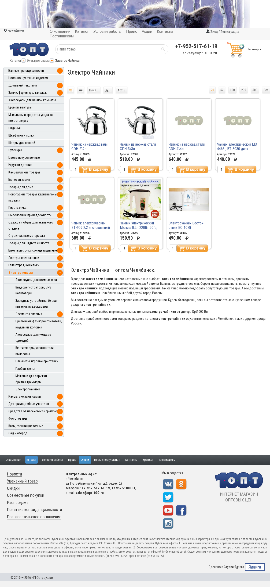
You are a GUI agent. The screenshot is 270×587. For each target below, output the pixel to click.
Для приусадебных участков (28, 404)
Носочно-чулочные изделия (28, 78)
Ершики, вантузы (20, 107)
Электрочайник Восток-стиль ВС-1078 (186, 225)
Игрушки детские (20, 165)
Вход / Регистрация (222, 31)
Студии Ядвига (234, 567)
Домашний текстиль (22, 85)
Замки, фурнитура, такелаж (27, 93)
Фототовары (17, 419)
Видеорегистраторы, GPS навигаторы (33, 290)
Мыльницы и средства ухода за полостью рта (30, 118)
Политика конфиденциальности (34, 509)
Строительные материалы (26, 236)
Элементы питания (28, 314)
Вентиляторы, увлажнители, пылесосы (34, 351)
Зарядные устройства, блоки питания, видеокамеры (36, 304)
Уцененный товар (22, 481)
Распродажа (17, 502)
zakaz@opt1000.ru (200, 53)
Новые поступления (107, 459)
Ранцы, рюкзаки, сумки (24, 397)
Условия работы (52, 459)
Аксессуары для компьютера (36, 280)
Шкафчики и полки (21, 135)
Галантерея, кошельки (23, 265)
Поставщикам (166, 459)
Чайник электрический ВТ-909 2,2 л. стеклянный (90, 225)
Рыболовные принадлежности (30, 215)
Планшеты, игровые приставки (36, 361)
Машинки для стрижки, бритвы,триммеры (31, 379)
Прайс (72, 459)
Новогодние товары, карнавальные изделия (33, 197)
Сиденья (14, 128)
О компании (13, 459)
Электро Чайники (27, 389)
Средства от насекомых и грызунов (33, 411)
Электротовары (38, 60)
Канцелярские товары (24, 172)
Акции (85, 459)
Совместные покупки (25, 495)
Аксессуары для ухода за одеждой (33, 338)
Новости (14, 474)
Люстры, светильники (23, 258)
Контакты (131, 459)
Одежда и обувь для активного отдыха (30, 225)
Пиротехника (17, 208)
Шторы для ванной (21, 143)
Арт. (122, 90)
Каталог (15, 60)
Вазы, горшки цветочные (25, 426)
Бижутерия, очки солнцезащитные (32, 250)
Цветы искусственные (24, 158)
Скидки (13, 488)
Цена (94, 90)
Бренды (148, 459)
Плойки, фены (25, 369)
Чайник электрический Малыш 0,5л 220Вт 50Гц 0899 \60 (138, 227)
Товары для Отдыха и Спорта (28, 243)
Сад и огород (17, 433)
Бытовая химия (19, 180)
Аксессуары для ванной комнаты (32, 100)
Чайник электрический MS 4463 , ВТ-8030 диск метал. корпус (237, 148)
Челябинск (14, 31)
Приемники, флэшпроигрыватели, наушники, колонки (38, 324)
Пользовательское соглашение (34, 516)
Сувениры (15, 150)
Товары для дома (20, 187)
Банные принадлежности (26, 71)
